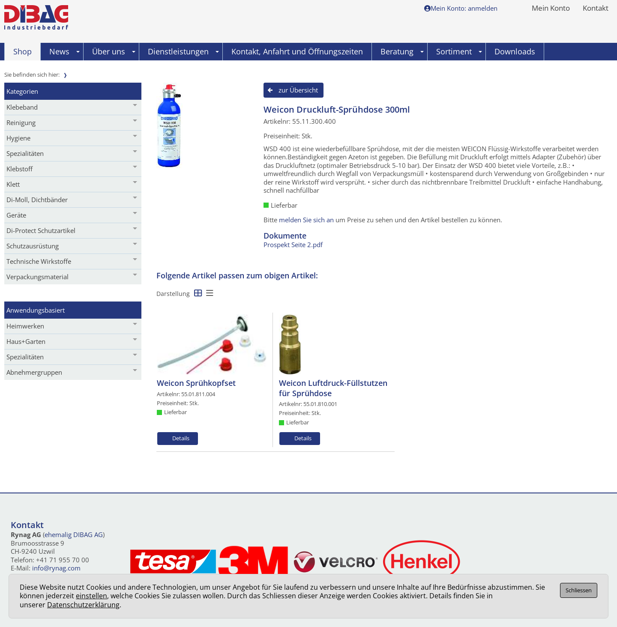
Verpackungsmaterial (37, 276)
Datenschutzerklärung (83, 604)
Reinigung (21, 122)
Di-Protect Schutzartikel (40, 230)
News (64, 51)
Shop (22, 51)
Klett (13, 184)
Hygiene (18, 138)
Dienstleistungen (183, 51)
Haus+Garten (25, 341)
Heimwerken (25, 326)
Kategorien (22, 91)
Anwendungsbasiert (35, 310)
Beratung (402, 51)
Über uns (113, 51)
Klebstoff (19, 168)
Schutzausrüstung (32, 246)
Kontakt (595, 8)
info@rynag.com (56, 568)
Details (180, 438)
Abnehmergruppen (34, 372)
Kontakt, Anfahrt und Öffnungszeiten (297, 51)
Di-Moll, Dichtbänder (37, 199)
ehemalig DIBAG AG (74, 534)
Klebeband (22, 107)
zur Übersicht (298, 90)
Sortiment (459, 51)
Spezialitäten (25, 153)
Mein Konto (551, 8)
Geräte (16, 215)
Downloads (514, 51)
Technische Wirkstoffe (38, 261)
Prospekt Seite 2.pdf (293, 244)
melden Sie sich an (306, 219)
